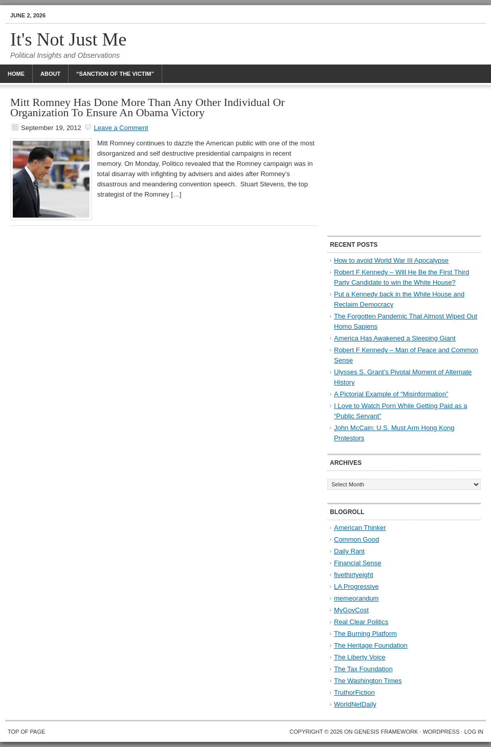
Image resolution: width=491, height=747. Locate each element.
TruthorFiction (354, 692)
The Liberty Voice (359, 657)
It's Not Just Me (68, 39)
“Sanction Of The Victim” (115, 74)
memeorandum (356, 598)
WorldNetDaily (355, 704)
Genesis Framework (386, 732)
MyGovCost (351, 610)
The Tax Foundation (363, 669)
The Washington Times (367, 681)
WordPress (440, 732)
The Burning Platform (365, 633)
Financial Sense (358, 563)
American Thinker (360, 527)
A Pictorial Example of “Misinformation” (391, 394)
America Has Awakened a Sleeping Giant (395, 338)
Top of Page (26, 732)
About (50, 74)
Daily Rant (349, 551)
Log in (473, 732)
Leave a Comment (121, 128)
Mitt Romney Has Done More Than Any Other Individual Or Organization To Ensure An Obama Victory (147, 107)
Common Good (356, 539)
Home (16, 74)
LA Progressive (356, 586)
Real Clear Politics (361, 622)
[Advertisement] (404, 161)
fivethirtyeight (353, 575)
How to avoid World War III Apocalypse (391, 260)
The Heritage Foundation (371, 645)
